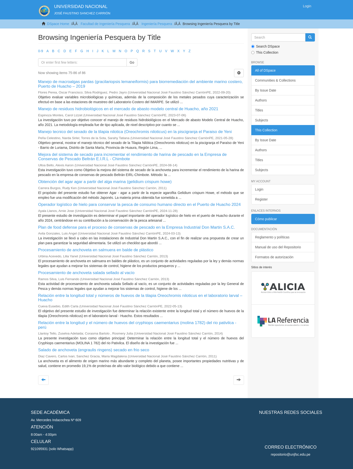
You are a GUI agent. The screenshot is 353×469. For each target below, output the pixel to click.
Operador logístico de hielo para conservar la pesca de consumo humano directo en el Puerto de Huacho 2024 (139, 204)
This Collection (264, 52)
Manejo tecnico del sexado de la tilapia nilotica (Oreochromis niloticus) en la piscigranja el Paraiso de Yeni (135, 131)
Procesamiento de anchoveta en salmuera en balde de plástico (95, 250)
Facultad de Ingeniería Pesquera (105, 24)
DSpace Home (58, 24)
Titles (259, 110)
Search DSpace (265, 46)
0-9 (40, 51)
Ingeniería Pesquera (157, 24)
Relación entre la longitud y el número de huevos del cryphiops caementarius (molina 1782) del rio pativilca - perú (137, 325)
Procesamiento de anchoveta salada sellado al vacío (86, 272)
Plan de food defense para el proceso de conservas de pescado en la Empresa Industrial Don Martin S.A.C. (136, 227)
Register (261, 199)
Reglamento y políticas (272, 237)
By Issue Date (265, 90)
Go (132, 62)
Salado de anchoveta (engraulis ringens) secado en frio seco (93, 350)
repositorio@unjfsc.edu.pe (291, 454)
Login (259, 189)
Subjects (261, 120)
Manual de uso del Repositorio (278, 247)
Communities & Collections (275, 80)
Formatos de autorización (274, 257)
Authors (261, 100)
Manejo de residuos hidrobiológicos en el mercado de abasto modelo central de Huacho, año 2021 (128, 109)
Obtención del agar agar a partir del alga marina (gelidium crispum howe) (105, 181)
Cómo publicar (266, 219)
